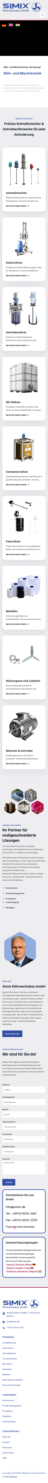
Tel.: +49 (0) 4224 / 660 (21, 1213)
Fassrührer (7, 1369)
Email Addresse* (8, 1097)
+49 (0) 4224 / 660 (15, 1327)
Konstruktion (11, 888)
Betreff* (5, 1109)
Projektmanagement (15, 893)
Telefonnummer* (9, 1122)
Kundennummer (8, 1146)
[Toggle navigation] (43, 15)
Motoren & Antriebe (11, 1385)
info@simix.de (15, 1206)
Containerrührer (9, 1358)
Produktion (11, 898)
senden (8, 1182)
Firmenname (7, 1134)
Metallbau (10, 907)
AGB (4, 1458)
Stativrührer (7, 1348)
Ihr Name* (6, 1085)
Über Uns (6, 1437)
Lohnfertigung (12, 902)
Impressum (7, 1447)
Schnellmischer (9, 1342)
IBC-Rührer (7, 1364)
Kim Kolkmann (11, 1476)
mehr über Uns (12, 1034)
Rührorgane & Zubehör (12, 1380)
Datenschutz (8, 1452)
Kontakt (6, 1442)
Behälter (6, 1374)
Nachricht (6, 1159)
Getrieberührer (9, 1353)
